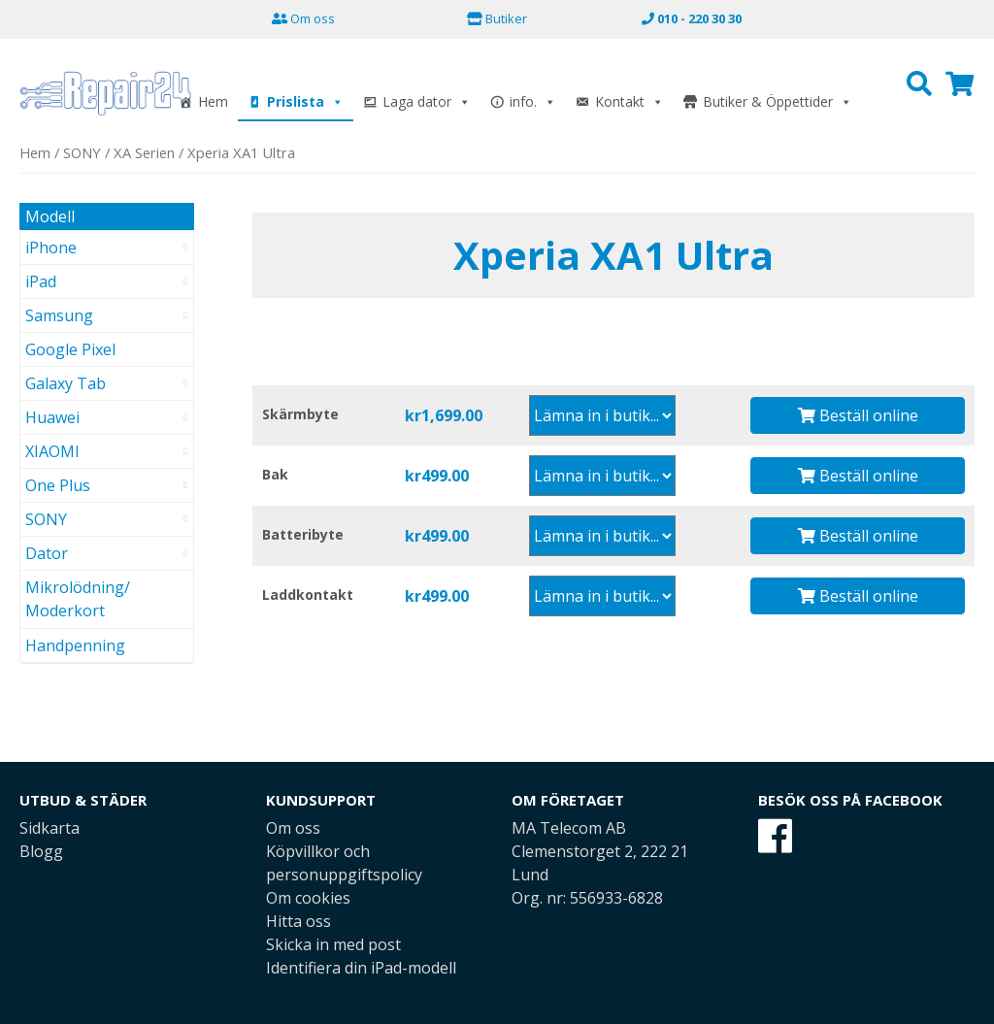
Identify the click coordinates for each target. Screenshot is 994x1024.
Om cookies (308, 897)
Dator (46, 553)
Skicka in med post (333, 944)
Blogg (41, 851)
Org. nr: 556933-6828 (587, 897)
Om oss (303, 18)
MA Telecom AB (569, 828)
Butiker (497, 18)
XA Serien (144, 152)
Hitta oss (298, 921)
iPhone (51, 247)
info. (533, 101)
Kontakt (629, 101)
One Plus (57, 485)
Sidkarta (49, 828)
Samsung (59, 315)
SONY (82, 152)
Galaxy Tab (65, 383)
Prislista (305, 101)
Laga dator (426, 101)
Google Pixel (70, 349)
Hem (213, 101)
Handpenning (75, 645)
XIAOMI (52, 451)
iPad (40, 281)
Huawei (52, 417)
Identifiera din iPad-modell (361, 967)
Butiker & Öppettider (777, 101)
